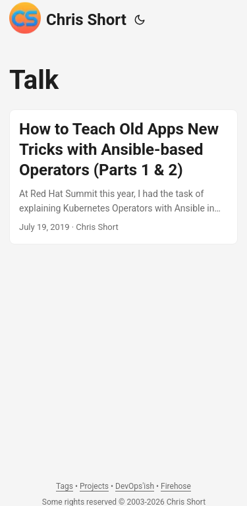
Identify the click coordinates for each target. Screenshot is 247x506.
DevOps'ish (134, 486)
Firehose (176, 486)
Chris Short (67, 18)
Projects (94, 486)
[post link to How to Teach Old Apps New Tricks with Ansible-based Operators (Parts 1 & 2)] (123, 177)
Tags (64, 486)
